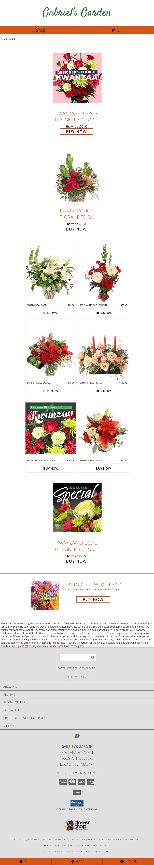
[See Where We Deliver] (77, 676)
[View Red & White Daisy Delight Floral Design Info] (103, 273)
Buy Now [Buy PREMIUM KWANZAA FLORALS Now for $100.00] (50, 468)
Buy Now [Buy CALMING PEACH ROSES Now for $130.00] (103, 391)
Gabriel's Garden (77, 13)
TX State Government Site (93, 845)
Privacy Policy (52, 851)
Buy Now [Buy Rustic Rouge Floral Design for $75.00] (76, 229)
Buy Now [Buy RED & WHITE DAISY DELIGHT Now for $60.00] (103, 313)
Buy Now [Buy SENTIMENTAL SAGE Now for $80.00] (50, 313)
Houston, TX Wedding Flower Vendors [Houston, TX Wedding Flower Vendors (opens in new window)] (114, 839)
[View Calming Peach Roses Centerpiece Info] (103, 350)
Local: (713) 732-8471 (77, 764)
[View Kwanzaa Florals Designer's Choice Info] (77, 77)
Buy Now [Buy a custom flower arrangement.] (93, 599)
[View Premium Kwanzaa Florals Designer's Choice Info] (50, 428)
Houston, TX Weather (58, 845)
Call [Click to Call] (25, 861)
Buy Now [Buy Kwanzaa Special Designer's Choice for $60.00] (76, 561)
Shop (38, 30)
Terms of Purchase (78, 851)
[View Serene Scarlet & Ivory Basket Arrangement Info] (103, 428)
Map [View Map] (76, 861)
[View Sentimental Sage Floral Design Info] (50, 273)
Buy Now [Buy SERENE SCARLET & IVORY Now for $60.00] (103, 468)
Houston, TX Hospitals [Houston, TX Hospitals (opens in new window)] (69, 839)
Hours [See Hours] (128, 861)
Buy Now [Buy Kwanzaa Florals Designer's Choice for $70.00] (76, 131)
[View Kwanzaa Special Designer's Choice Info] (77, 507)
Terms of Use (102, 851)
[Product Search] (78, 657)
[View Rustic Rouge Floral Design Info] (77, 175)
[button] (77, 803)
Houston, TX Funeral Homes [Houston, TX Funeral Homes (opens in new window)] (33, 839)
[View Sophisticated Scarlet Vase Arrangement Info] (50, 350)
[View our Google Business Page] (77, 738)
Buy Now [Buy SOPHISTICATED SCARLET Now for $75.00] (50, 391)
